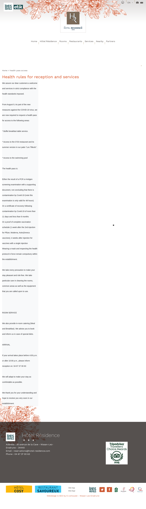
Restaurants (75, 41)
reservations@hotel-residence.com (32, 451)
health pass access (18, 70)
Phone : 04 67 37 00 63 (18, 454)
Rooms (63, 41)
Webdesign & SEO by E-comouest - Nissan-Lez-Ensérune (73, 496)
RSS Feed (71, 491)
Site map (71, 488)
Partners (110, 41)
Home (34, 41)
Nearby (99, 41)
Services (89, 41)
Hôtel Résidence (48, 41)
